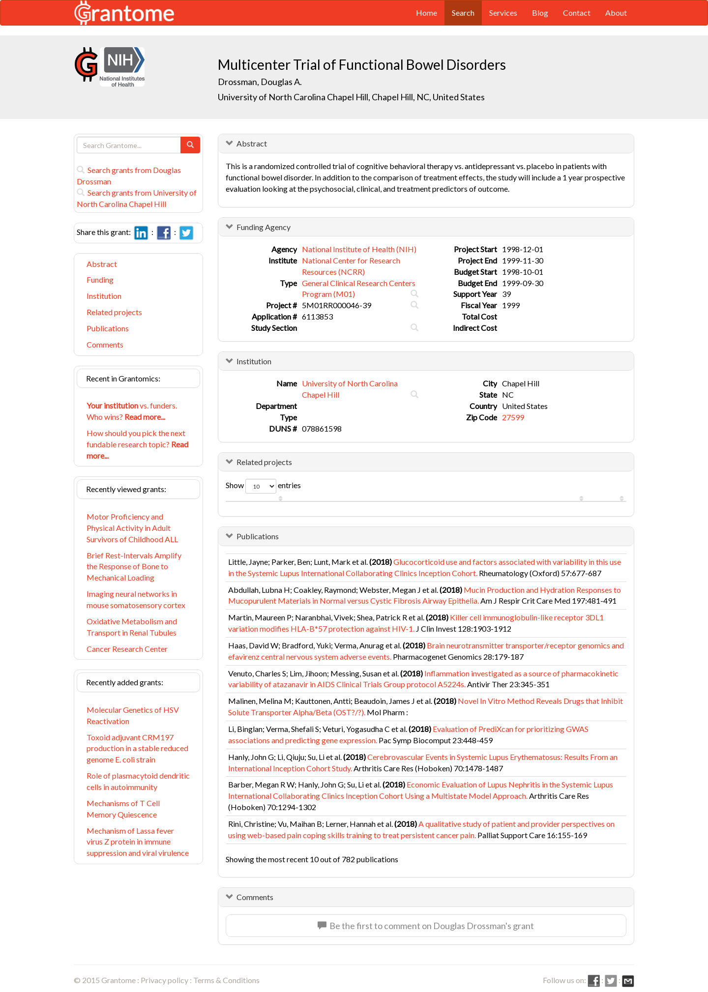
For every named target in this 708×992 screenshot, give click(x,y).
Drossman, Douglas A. (260, 81)
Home (426, 12)
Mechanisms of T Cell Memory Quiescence (123, 808)
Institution (104, 295)
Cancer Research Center (127, 648)
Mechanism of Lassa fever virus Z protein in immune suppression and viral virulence (138, 842)
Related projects (114, 312)
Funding (100, 279)
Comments (105, 344)
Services (503, 12)
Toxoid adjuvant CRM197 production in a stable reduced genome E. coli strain (137, 748)
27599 (513, 417)
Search (463, 12)
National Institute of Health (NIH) (359, 249)
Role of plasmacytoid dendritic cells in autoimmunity (138, 781)
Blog (540, 12)
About (616, 12)
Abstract (102, 263)
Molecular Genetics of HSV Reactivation (133, 715)
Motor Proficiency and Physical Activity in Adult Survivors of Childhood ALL (132, 528)
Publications (108, 328)
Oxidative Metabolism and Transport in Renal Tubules (132, 626)
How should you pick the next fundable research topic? (137, 444)
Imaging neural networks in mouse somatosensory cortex (136, 599)
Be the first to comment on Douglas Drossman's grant (426, 925)
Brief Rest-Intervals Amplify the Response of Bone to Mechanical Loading (134, 567)
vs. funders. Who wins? (132, 411)
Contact (576, 12)
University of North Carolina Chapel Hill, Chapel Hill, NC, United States (351, 96)
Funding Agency (263, 227)
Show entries (263, 486)
